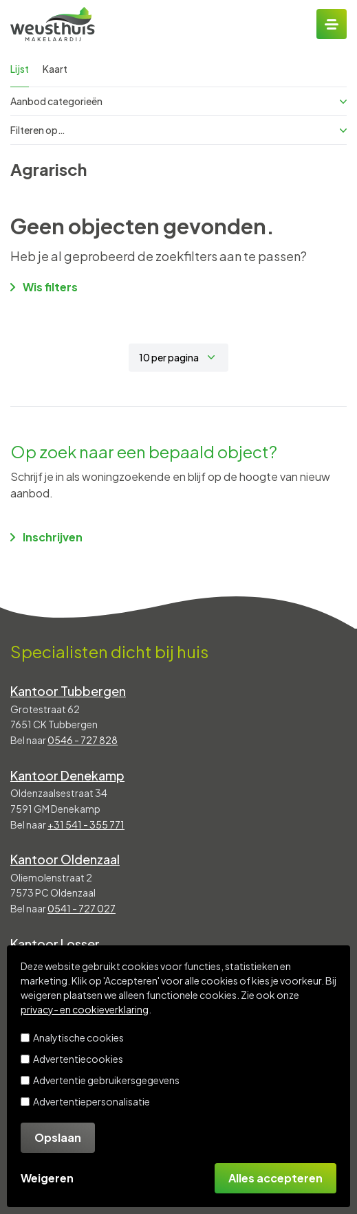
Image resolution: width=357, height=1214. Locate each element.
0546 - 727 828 (82, 740)
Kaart (55, 69)
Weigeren (47, 1178)
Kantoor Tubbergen (68, 691)
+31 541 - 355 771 (86, 824)
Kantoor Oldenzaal (65, 859)
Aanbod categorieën (178, 101)
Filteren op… (178, 130)
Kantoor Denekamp (67, 775)
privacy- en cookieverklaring (85, 1009)
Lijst (19, 69)
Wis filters (44, 287)
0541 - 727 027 (81, 908)
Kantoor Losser (55, 944)
